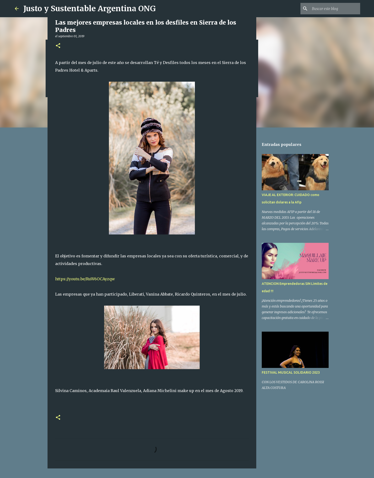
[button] (58, 46)
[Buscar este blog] (335, 8)
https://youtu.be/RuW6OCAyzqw (85, 278)
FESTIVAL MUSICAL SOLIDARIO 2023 (291, 372)
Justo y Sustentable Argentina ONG (89, 8)
